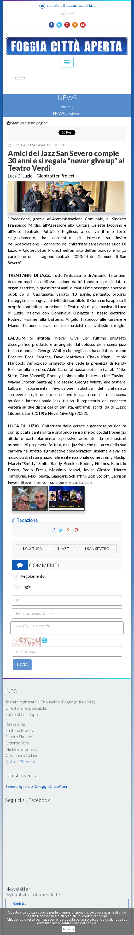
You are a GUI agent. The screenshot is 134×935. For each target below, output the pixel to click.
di (14, 520)
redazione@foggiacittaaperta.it (67, 6)
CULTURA (32, 548)
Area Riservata (20, 761)
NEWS (59, 113)
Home (64, 106)
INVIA (22, 664)
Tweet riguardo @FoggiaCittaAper (36, 786)
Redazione (27, 520)
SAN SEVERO (97, 548)
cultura (74, 114)
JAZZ (63, 548)
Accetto (68, 929)
